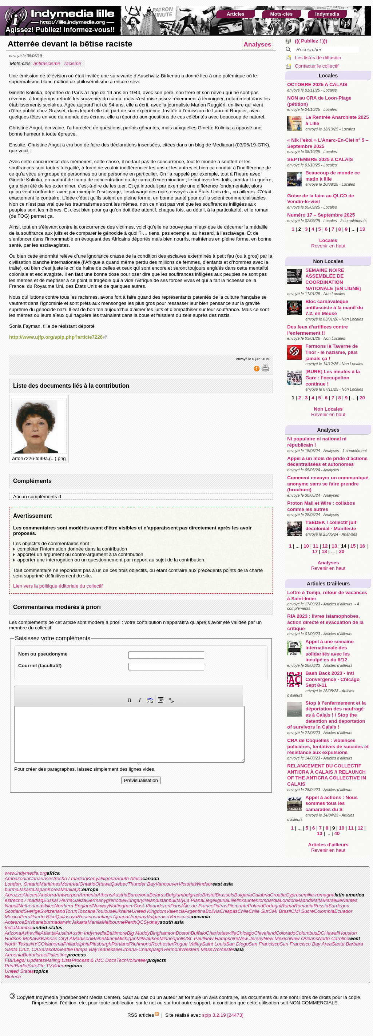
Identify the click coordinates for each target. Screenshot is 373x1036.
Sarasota (48, 949)
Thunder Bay (141, 884)
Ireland (150, 900)
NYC (36, 944)
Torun (71, 911)
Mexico (12, 916)
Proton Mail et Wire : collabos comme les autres (321, 506)
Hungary (134, 900)
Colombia (324, 911)
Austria (119, 895)
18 (324, 551)
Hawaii (331, 933)
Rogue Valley (187, 944)
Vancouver (166, 884)
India (10, 927)
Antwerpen (67, 895)
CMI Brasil (280, 911)
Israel (41, 955)
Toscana (87, 911)
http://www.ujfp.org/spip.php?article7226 (56, 337)
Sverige (32, 911)
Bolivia (213, 911)
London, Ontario (22, 884)
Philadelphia (76, 944)
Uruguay (137, 916)
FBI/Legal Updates (25, 960)
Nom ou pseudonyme (43, 654)
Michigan (126, 938)
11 (315, 546)
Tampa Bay (85, 949)
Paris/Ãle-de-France (192, 905)
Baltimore (116, 933)
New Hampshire (221, 938)
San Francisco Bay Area (306, 944)
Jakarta (27, 889)
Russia (320, 905)
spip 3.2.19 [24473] (222, 1015)
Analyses (328, 430)
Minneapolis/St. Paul (181, 938)
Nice (50, 905)
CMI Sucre (302, 911)
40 (337, 833)
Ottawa (103, 884)
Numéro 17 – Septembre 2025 (321, 215)
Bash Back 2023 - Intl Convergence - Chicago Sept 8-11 (332, 679)
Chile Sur (259, 911)
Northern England (73, 905)
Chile (243, 911)
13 (362, 229)
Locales (328, 75)
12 (325, 546)
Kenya (94, 878)
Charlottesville (221, 933)
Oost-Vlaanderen (152, 905)
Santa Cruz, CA (22, 949)
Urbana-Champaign (142, 949)
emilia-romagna (317, 895)
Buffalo (198, 933)
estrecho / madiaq (67, 878)
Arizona (13, 933)
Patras (220, 905)
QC (78, 889)
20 (362, 397)
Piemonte (237, 905)
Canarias (38, 878)
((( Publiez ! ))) (311, 41)
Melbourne (113, 922)
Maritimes (50, 884)
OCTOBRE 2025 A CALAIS (317, 84)
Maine (97, 938)
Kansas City (54, 938)
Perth (130, 922)
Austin (62, 933)
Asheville (30, 933)
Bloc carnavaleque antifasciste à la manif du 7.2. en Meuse (334, 307)
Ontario (87, 884)
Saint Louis (214, 944)
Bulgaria (243, 895)
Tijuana (120, 916)
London (288, 900)
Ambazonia (17, 878)
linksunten (247, 900)
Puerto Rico (43, 916)
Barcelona (138, 895)
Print (10, 965)
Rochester (162, 944)
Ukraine (123, 911)
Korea (54, 889)
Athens (104, 895)
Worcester (223, 949)
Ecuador (343, 911)
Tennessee (109, 949)
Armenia (88, 895)
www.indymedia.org (26, 873)
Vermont (172, 949)
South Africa (129, 878)
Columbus (306, 933)
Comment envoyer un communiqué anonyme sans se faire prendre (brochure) (327, 483)
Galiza (79, 900)
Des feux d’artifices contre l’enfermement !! (317, 330)
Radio (21, 965)
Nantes (349, 900)
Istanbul (166, 900)
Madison (82, 938)
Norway (100, 905)
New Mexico (276, 938)
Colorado (285, 933)
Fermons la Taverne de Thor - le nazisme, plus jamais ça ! (331, 352)
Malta (317, 900)
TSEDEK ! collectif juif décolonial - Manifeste (330, 525)
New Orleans (304, 938)
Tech (121, 960)
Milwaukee (147, 938)
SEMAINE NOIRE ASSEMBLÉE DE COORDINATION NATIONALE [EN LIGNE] (333, 279)
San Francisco (264, 944)
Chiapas (229, 911)
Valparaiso (158, 916)
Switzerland (52, 911)
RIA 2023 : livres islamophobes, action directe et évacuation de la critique (325, 622)
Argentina (195, 911)
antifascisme (47, 63)
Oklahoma (52, 944)
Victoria (186, 884)
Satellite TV (39, 965)
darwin (64, 922)
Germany (96, 900)
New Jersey (251, 938)
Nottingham (121, 905)
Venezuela (180, 916)
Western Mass (196, 949)
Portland (120, 944)
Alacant (31, 895)
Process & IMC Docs (94, 960)
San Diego (237, 944)
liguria (221, 900)
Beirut (29, 955)
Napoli (12, 905)
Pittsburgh (100, 944)
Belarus (157, 895)
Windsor (204, 884)
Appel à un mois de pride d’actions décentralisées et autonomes (327, 461)
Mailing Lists (58, 960)
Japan (41, 889)
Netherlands (32, 905)
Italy (179, 900)
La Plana (193, 900)
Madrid (303, 900)
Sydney (152, 922)
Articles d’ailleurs (328, 583)
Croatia (278, 895)
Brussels (224, 895)
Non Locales (328, 261)
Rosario (85, 916)
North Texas (18, 944)
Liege (209, 900)
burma (12, 889)
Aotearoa (14, 922)
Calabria (261, 895)
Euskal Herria (57, 900)
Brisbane (34, 922)
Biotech (13, 976)
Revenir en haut (328, 246)
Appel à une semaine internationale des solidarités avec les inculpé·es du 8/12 (329, 650)
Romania (303, 905)
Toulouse (105, 911)
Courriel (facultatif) (39, 665)
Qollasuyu (66, 916)
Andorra (47, 895)
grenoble (115, 900)
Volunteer (137, 960)
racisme (73, 63)
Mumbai (23, 927)
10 (306, 546)
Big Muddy (138, 933)
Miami (110, 938)
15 (353, 546)
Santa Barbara (347, 944)
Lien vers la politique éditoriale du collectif (58, 586)
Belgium (174, 895)
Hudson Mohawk (23, 938)
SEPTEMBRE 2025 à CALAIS (320, 159)
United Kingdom (149, 911)
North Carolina (333, 938)
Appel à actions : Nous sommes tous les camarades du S (331, 803)
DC (320, 933)
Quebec (119, 884)
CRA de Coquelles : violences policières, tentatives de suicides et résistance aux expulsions (328, 746)
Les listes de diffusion (318, 57)
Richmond (140, 944)
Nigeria (108, 878)
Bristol (208, 895)
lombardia (269, 900)
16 (362, 546)
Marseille (332, 900)
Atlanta (48, 933)
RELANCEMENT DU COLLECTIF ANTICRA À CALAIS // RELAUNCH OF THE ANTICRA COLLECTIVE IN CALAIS (326, 775)
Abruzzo (14, 895)
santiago (103, 916)
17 (315, 551)
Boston (183, 933)
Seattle (65, 949)
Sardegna (338, 905)
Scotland (14, 911)
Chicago (245, 933)
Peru (25, 916)
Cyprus (293, 895)
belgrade (192, 895)
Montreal (69, 884)
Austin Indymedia (87, 933)
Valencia (175, 911)
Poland (255, 905)
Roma (287, 905)
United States (19, 971)
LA (69, 938)
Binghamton (163, 933)
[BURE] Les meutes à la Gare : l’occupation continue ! (332, 377)
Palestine (57, 955)
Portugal (272, 905)
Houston (348, 933)
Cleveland (264, 933)
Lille (232, 900)
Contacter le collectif (316, 66)
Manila (67, 889)
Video (58, 965)
